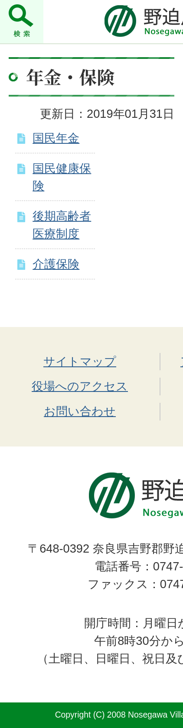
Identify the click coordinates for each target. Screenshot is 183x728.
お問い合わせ (80, 411)
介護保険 (56, 264)
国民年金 (56, 138)
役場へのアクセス (80, 386)
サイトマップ (79, 361)
